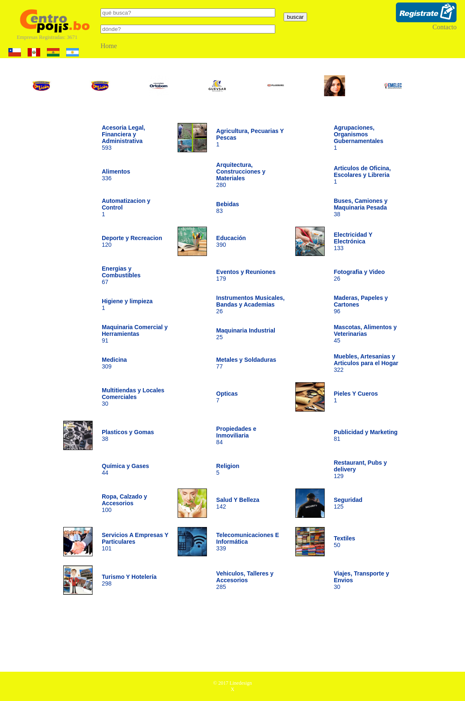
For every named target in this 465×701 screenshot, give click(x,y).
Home (109, 45)
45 (365, 334)
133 (353, 241)
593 (123, 137)
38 (361, 207)
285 (245, 580)
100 (124, 503)
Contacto (444, 27)
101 (135, 542)
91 (135, 334)
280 (240, 174)
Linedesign (241, 683)
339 (247, 542)
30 (133, 397)
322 (366, 363)
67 (121, 275)
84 (236, 435)
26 (250, 304)
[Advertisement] (232, 636)
